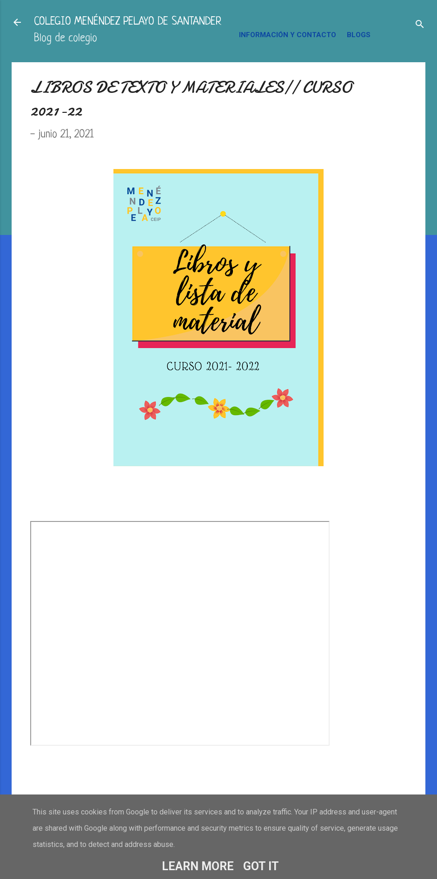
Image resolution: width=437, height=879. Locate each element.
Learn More (198, 866)
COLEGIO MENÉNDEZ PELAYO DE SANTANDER (127, 22)
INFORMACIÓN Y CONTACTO (287, 35)
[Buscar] (419, 25)
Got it (261, 866)
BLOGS (359, 35)
